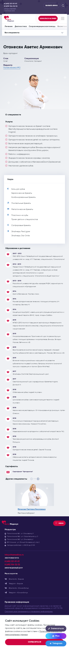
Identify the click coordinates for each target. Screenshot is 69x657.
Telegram (56, 643)
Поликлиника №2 (11, 68)
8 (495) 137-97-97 (10, 4)
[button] (38, 479)
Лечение (9, 26)
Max (56, 636)
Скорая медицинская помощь (42, 26)
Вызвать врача (52, 5)
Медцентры (10, 529)
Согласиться (34, 642)
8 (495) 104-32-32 (10, 6)
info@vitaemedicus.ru (14, 555)
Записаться (56, 629)
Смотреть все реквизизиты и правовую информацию (29, 612)
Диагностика (21, 26)
